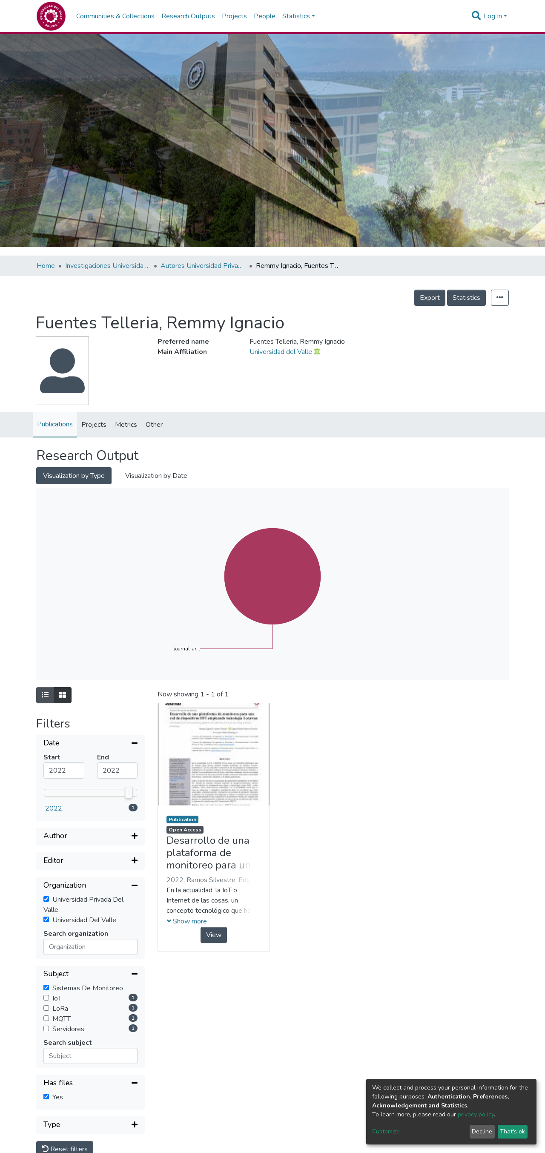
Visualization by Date (156, 475)
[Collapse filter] (90, 744)
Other (154, 424)
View (213, 935)
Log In (493, 16)
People (264, 16)
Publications (55, 424)
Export (430, 297)
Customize (386, 1131)
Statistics (466, 297)
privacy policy (476, 1114)
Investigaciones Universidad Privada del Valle (107, 265)
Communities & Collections (115, 16)
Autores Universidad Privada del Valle (203, 265)
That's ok (512, 1131)
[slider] (129, 793)
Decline (482, 1131)
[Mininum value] (63, 770)
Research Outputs (188, 16)
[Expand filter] (90, 836)
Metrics (126, 424)
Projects (234, 16)
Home (46, 265)
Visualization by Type (74, 475)
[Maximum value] (117, 770)
